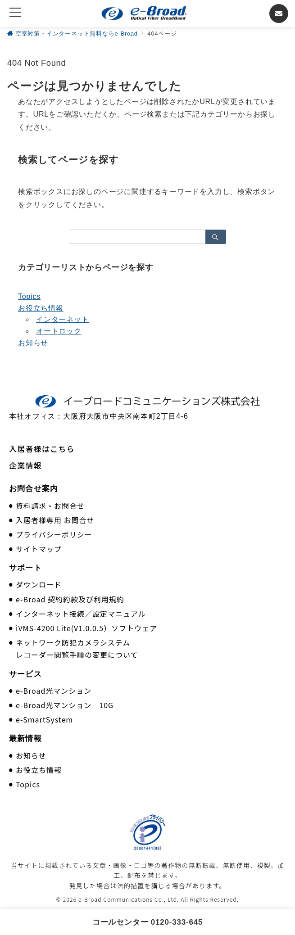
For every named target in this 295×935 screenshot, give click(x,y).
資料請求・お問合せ (50, 505)
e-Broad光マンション (53, 690)
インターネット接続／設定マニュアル (81, 613)
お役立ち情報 (41, 308)
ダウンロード (39, 584)
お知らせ (33, 343)
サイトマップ (39, 548)
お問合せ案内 (33, 488)
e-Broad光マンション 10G (64, 705)
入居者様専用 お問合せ (55, 520)
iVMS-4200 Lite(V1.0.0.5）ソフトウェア (86, 628)
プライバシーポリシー (54, 534)
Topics (29, 296)
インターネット (62, 319)
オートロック (59, 331)
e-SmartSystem (44, 719)
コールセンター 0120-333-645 (147, 922)
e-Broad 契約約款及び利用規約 (70, 599)
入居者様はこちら (42, 448)
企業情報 (25, 465)
